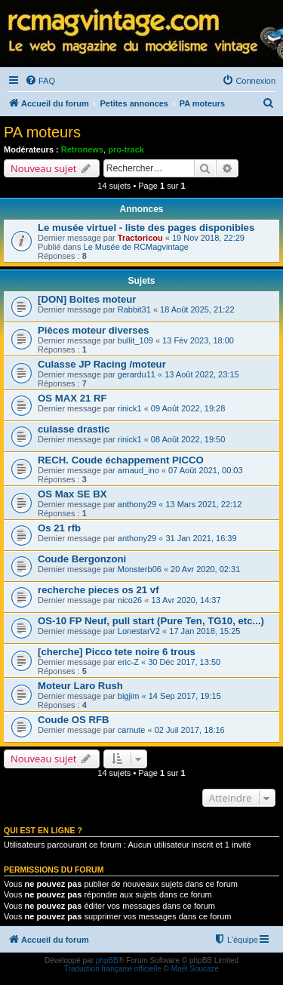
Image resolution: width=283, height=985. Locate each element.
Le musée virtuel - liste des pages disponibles (146, 227)
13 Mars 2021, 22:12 (203, 504)
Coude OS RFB (73, 719)
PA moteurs (42, 132)
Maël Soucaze (195, 969)
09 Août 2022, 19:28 (188, 408)
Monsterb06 (139, 569)
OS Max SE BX (72, 494)
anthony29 (137, 504)
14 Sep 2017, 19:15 (185, 695)
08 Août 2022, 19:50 (188, 439)
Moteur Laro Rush (80, 685)
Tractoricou (140, 237)
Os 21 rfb (59, 528)
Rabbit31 (134, 309)
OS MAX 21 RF (72, 398)
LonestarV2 (139, 631)
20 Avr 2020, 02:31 (205, 569)
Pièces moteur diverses (93, 330)
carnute (132, 729)
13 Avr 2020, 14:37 (185, 600)
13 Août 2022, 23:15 (201, 374)
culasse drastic (73, 429)
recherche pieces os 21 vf (98, 590)
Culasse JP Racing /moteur (102, 364)
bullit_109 (135, 340)
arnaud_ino (138, 470)
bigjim (129, 695)
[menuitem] (40, 81)
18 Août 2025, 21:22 (197, 309)
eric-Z (128, 661)
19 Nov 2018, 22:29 (208, 237)
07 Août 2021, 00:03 (205, 470)
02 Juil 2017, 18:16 (190, 729)
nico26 (130, 600)
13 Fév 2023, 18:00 (198, 340)
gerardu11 (136, 374)
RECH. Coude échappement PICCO (121, 460)
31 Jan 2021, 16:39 (200, 538)
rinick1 (130, 408)
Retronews (82, 149)
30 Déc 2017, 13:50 (184, 661)
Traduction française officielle (112, 969)
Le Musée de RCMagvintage (136, 246)
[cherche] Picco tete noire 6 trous (116, 651)
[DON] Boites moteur (87, 299)
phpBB (107, 960)
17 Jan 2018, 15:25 (204, 631)
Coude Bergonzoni (82, 559)
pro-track (126, 149)
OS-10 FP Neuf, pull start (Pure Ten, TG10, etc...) (151, 620)
